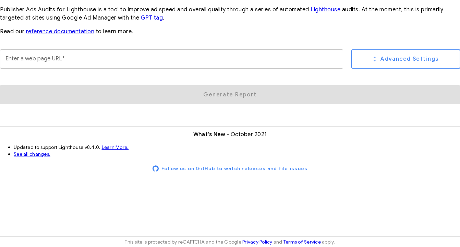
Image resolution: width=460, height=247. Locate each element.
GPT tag (152, 17)
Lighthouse (325, 9)
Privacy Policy (257, 242)
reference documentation (60, 31)
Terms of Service (302, 242)
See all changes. (32, 154)
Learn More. (115, 147)
